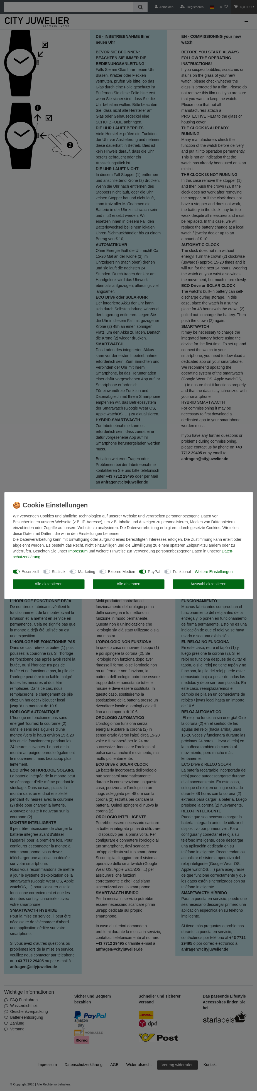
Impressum (77, 551)
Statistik (58, 571)
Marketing (86, 571)
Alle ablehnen (128, 584)
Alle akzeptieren (49, 584)
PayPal (154, 571)
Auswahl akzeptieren (208, 584)
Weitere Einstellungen (214, 571)
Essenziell (30, 571)
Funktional (182, 571)
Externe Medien (121, 571)
